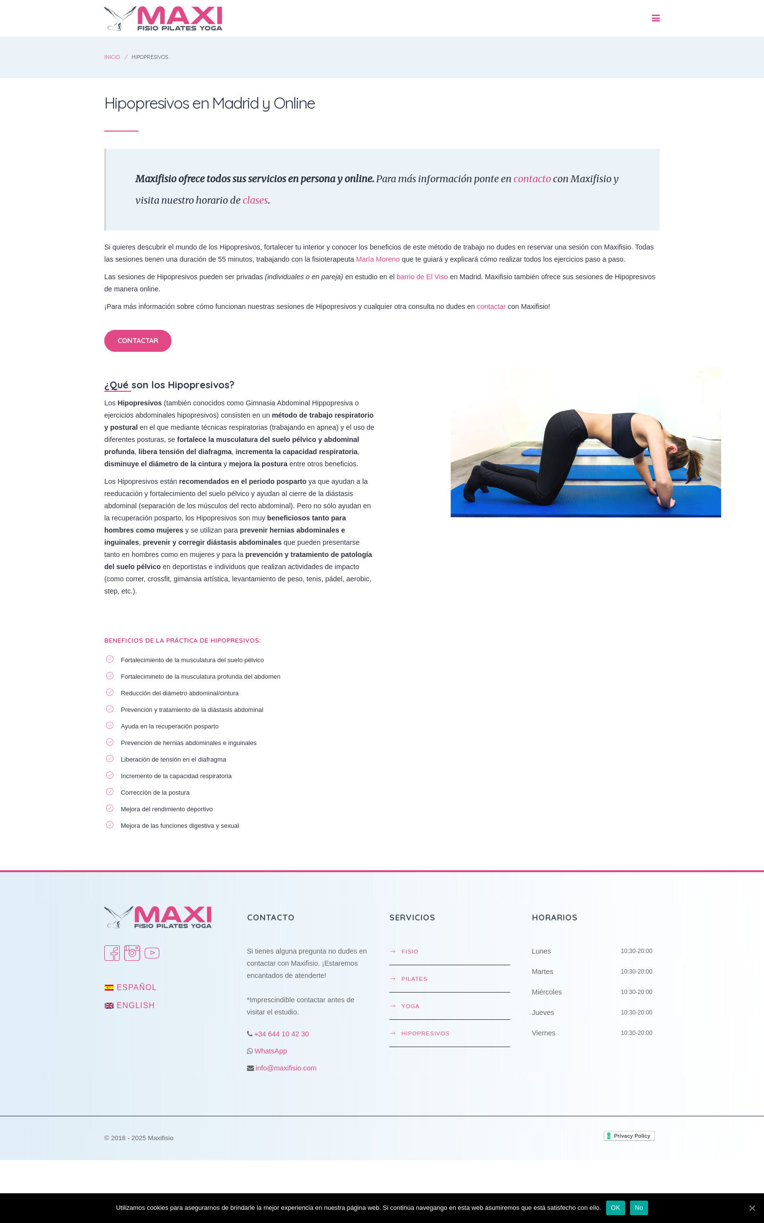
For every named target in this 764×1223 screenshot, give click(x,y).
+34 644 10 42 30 (281, 1034)
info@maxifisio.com (286, 1068)
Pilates (414, 978)
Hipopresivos (425, 1033)
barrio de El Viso (422, 277)
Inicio (112, 57)
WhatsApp (271, 1051)
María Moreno (378, 259)
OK (615, 1207)
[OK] (752, 1208)
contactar (491, 306)
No (639, 1207)
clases (255, 200)
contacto (532, 179)
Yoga (410, 1006)
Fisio (410, 951)
